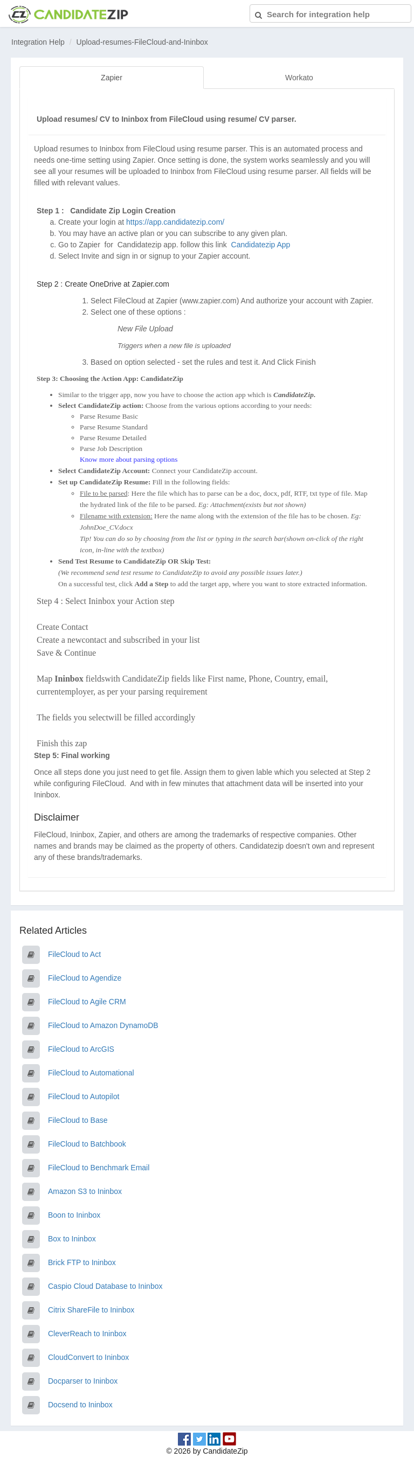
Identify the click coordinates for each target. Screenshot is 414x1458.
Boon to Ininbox (74, 1215)
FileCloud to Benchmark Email (98, 1167)
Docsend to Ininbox (80, 1404)
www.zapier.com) (210, 300)
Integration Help (38, 42)
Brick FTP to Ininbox (82, 1262)
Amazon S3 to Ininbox (85, 1191)
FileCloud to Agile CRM (87, 1001)
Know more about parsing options (128, 459)
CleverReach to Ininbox (87, 1333)
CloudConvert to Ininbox (88, 1357)
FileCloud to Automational (91, 1072)
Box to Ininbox (72, 1238)
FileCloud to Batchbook (87, 1144)
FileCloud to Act (74, 954)
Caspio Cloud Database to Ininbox (105, 1286)
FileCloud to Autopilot (83, 1096)
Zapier (111, 77)
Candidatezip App (262, 244)
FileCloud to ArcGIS (81, 1049)
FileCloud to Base (78, 1120)
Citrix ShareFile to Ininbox (91, 1310)
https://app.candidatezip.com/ (175, 222)
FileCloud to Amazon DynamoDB (103, 1025)
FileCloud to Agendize (84, 978)
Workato (299, 77)
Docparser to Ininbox (83, 1381)
